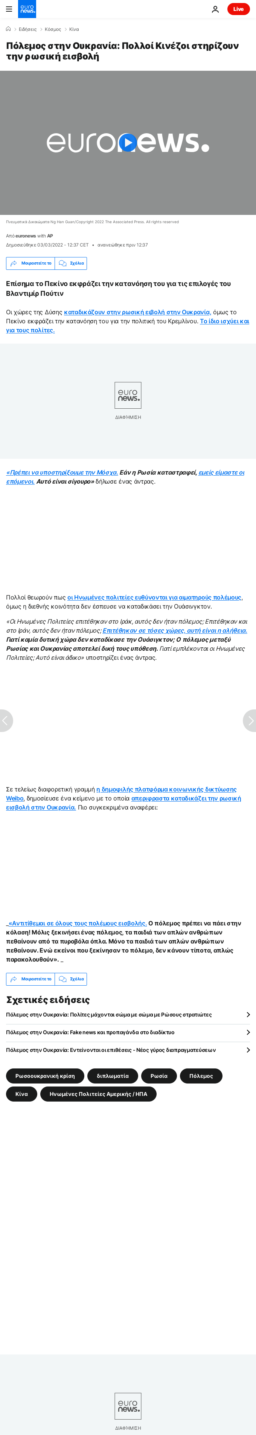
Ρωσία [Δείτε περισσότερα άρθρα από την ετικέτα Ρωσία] (159, 1075)
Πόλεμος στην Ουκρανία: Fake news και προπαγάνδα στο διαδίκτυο (90, 1032)
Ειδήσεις (28, 29)
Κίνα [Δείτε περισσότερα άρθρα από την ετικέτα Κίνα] (21, 1093)
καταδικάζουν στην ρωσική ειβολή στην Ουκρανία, (137, 312)
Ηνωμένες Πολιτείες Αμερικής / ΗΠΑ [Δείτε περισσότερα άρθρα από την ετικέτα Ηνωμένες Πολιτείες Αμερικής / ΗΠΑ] (98, 1093)
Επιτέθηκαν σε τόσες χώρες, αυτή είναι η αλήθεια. (174, 630)
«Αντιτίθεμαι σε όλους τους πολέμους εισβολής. (78, 923)
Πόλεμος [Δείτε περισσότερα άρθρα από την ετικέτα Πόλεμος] (201, 1075)
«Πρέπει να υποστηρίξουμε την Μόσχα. (62, 472)
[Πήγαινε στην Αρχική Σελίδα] (27, 9)
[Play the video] (128, 143)
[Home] (8, 29)
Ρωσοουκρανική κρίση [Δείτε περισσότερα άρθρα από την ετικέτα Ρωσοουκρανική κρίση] (45, 1075)
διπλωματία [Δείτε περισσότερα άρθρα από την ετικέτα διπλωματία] (113, 1075)
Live (238, 9)
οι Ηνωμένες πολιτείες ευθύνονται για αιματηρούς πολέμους (154, 597)
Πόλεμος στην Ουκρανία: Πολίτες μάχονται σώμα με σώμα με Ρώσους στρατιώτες (109, 1014)
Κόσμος (53, 29)
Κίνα (74, 29)
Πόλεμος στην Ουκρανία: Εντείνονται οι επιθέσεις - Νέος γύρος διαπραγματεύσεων (111, 1050)
